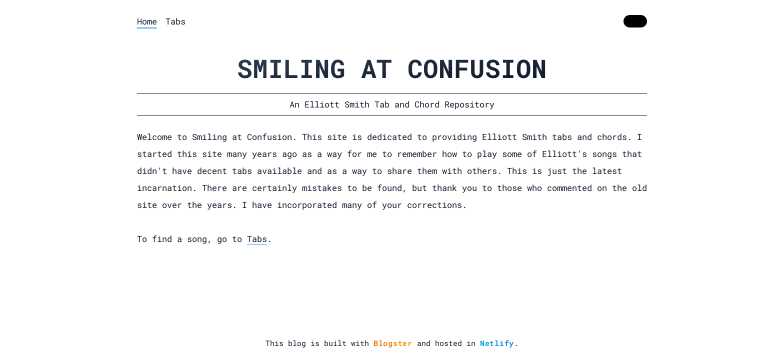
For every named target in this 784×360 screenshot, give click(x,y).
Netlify (497, 343)
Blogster (393, 343)
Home (147, 21)
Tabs (176, 21)
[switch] (635, 21)
